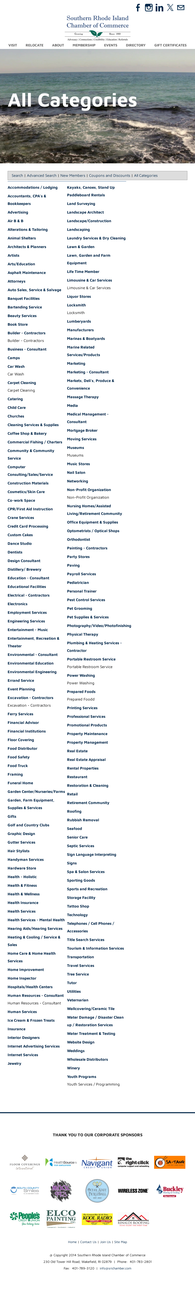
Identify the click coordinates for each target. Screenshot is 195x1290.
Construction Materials (28, 483)
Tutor (72, 983)
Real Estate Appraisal (86, 760)
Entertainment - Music (28, 630)
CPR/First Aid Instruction (30, 509)
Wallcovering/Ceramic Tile (91, 1009)
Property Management (87, 742)
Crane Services (21, 518)
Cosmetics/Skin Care (26, 492)
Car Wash (16, 366)
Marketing (76, 363)
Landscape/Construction (89, 221)
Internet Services (23, 1055)
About (58, 45)
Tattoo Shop (78, 906)
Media (72, 406)
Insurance (16, 1029)
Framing (15, 774)
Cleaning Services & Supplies (33, 425)
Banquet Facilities (24, 299)
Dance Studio (20, 544)
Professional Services (86, 716)
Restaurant (77, 777)
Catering (15, 399)
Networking (77, 481)
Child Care (17, 408)
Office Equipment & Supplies (92, 522)
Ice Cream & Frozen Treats (31, 1020)
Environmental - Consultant (33, 655)
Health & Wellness (24, 894)
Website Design (80, 1042)
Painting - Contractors (87, 548)
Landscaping (78, 230)
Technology (77, 915)
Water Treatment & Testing (91, 1034)
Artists (13, 255)
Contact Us (88, 1242)
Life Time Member (83, 272)
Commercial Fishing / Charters (35, 442)
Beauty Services (22, 316)
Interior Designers (24, 1038)
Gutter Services (21, 842)
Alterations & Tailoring (28, 230)
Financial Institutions (27, 731)
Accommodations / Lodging (33, 187)
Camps (14, 358)
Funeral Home (20, 783)
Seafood (74, 829)
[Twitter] (170, 7)
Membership (84, 45)
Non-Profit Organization (89, 490)
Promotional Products (87, 725)
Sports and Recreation (87, 889)
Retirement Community (88, 803)
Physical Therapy (82, 634)
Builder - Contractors (26, 333)
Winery (73, 1068)
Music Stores (78, 464)
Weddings (76, 1051)
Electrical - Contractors (29, 595)
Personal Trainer (81, 591)
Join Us (105, 1242)
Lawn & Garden (80, 247)
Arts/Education (21, 264)
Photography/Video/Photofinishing (99, 626)
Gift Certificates (170, 45)
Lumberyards (79, 321)
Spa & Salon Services (86, 872)
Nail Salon (76, 472)
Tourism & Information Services (95, 948)
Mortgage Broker (82, 430)
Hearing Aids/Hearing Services (35, 929)
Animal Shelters (22, 238)
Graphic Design (21, 834)
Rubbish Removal (83, 820)
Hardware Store (22, 868)
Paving (73, 565)
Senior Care (77, 837)
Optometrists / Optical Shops (93, 531)
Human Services (22, 1012)
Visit (12, 45)
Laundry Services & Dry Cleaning (96, 238)
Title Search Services (85, 940)
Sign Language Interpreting (91, 854)
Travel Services (80, 966)
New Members (72, 175)
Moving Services (81, 439)
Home (72, 1242)
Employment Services (27, 613)
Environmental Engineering (32, 672)
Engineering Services (26, 621)
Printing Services (82, 708)
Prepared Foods (81, 692)
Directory (136, 45)
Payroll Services (81, 574)
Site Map (120, 1242)
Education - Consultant (28, 578)
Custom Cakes (20, 535)
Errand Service (21, 680)
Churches (16, 416)
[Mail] (181, 7)
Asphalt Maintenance (27, 273)
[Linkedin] (159, 7)
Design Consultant (24, 561)
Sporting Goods (81, 880)
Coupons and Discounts (109, 175)
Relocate (34, 45)
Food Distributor (22, 748)
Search (17, 175)
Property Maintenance (87, 734)
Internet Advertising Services (34, 1046)
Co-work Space (21, 500)
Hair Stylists (18, 851)
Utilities (74, 991)
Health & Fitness (22, 885)
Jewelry (14, 1063)
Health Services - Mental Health (36, 920)
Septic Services (80, 846)
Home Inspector (22, 978)
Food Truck (18, 766)
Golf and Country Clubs (28, 825)
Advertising (18, 212)
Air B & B (15, 221)
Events (110, 45)
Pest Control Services (86, 600)
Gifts (12, 816)
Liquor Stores (79, 296)
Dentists (15, 552)
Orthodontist (78, 539)
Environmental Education (31, 663)
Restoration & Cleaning (87, 785)
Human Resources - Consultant (36, 995)
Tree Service (78, 974)
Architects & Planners (27, 247)
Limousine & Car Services (89, 280)
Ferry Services (20, 714)
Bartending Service (25, 307)
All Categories (146, 175)
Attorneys (16, 281)
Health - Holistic (22, 877)
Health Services (22, 911)
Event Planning (21, 689)
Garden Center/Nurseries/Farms (36, 792)
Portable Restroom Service (91, 659)
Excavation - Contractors (30, 698)
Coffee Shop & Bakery (27, 433)
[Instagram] (149, 7)
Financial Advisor (23, 723)
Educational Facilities (27, 587)
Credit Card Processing (28, 526)
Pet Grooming (79, 608)
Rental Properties (83, 768)
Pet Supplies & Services (88, 617)
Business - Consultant (27, 349)
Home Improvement (26, 970)
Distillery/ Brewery (24, 569)
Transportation (80, 957)
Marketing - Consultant (88, 372)
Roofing (74, 811)
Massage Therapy (83, 397)
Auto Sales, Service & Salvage (34, 290)
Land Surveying (81, 204)
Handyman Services (26, 860)
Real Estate (77, 751)
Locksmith (76, 305)
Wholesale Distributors (87, 1059)
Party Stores (78, 557)
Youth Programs (81, 1077)
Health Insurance (23, 903)
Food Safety (19, 757)
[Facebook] (138, 7)
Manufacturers (80, 330)
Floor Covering (21, 740)
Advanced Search (42, 175)
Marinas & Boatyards (86, 339)
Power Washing (81, 675)
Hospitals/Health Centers (30, 987)
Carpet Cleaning (22, 383)
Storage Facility (81, 898)
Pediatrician (78, 583)
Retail (72, 794)
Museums (75, 448)
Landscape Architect (85, 212)
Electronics (17, 604)
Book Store (18, 324)
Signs (72, 863)
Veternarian (77, 1000)
